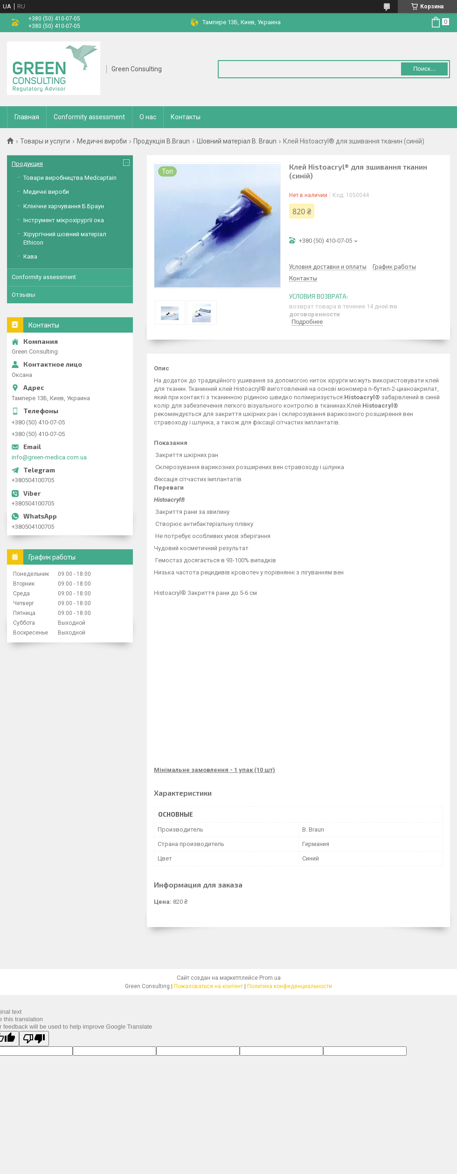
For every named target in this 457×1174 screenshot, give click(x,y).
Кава (30, 256)
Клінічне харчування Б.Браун (63, 206)
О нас (147, 117)
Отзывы (23, 294)
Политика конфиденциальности (289, 986)
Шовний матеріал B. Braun (237, 141)
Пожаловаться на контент (208, 986)
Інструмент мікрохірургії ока (63, 220)
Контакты (186, 117)
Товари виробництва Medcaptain (70, 177)
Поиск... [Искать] (424, 68)
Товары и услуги (45, 141)
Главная (26, 117)
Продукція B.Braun (161, 141)
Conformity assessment (89, 117)
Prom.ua (270, 978)
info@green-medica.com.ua (49, 457)
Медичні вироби (102, 141)
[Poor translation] (34, 1038)
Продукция (27, 163)
